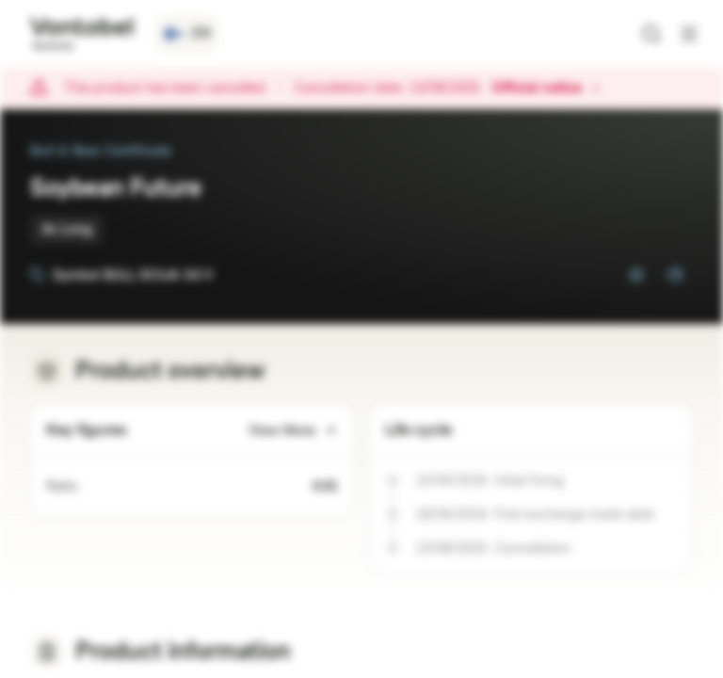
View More (293, 431)
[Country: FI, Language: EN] (186, 34)
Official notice (546, 88)
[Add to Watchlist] (636, 275)
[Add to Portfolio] (674, 275)
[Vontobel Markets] (81, 34)
